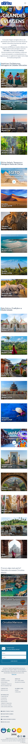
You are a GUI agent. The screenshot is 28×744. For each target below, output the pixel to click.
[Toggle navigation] (25, 3)
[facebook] (18, 736)
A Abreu (3, 678)
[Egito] (14, 175)
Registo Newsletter (6, 685)
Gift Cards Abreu (19, 680)
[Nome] (14, 653)
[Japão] (14, 436)
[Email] (14, 657)
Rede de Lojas (4, 690)
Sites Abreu (5, 716)
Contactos (4, 688)
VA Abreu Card (19, 688)
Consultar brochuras (8, 719)
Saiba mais (14, 674)
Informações (5, 694)
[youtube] (24, 736)
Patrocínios (4, 682)
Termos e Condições (6, 703)
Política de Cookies (6, 705)
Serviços (17, 678)
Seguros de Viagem (20, 682)
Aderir (16, 690)
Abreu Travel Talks (7, 711)
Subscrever (14, 661)
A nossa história (5, 680)
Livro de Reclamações (6, 706)
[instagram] (21, 736)
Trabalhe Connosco (6, 684)
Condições (18, 692)
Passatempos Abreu (7, 714)
